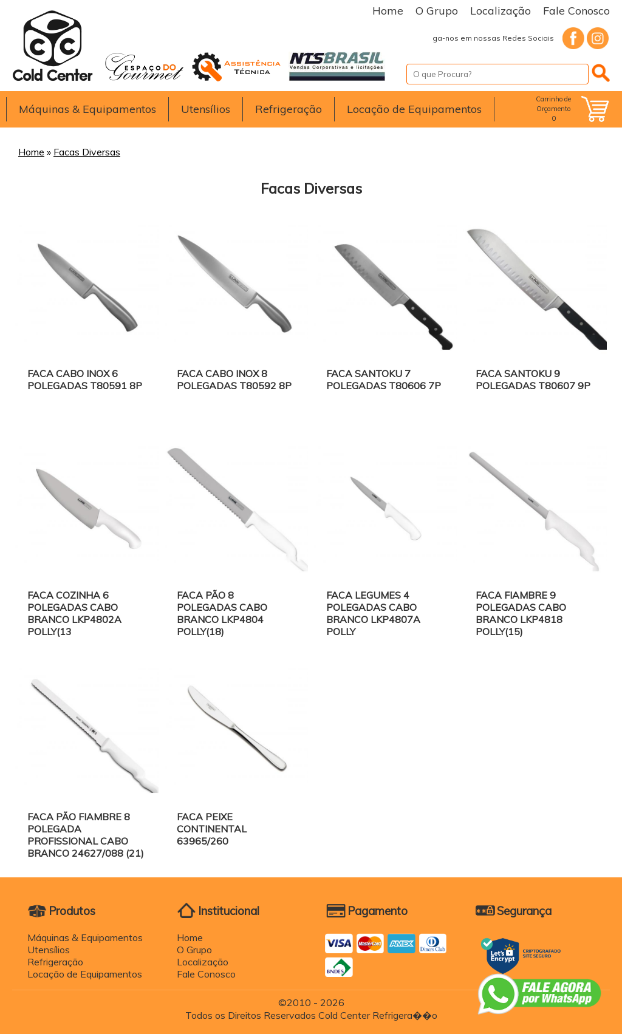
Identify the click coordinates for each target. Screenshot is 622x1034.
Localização (500, 11)
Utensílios (205, 109)
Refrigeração (288, 109)
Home (387, 11)
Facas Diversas (86, 152)
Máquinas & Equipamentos (87, 109)
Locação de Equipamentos (414, 109)
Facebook (573, 38)
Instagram (598, 38)
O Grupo (436, 11)
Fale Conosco (576, 11)
